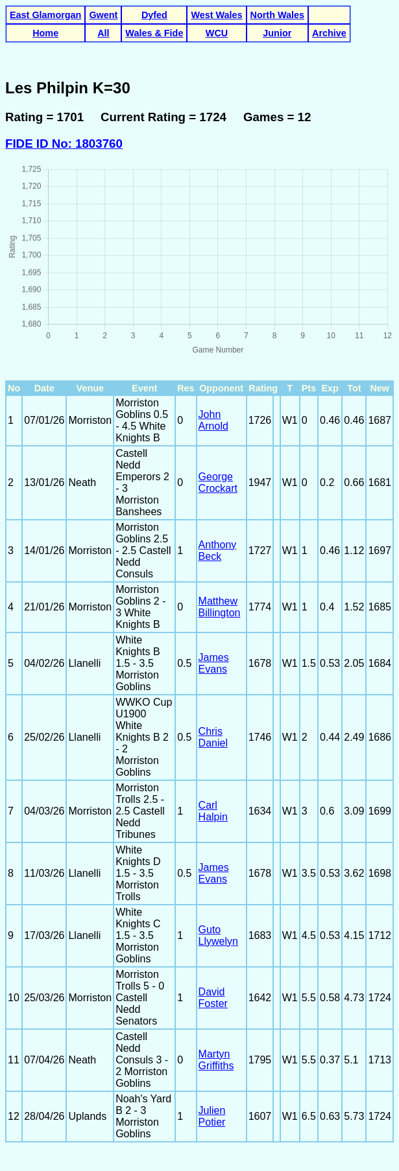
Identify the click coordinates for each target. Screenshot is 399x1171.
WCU (217, 33)
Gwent (103, 15)
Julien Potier (212, 1116)
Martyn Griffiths (216, 1060)
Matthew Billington (220, 607)
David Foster (213, 997)
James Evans (214, 663)
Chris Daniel (213, 737)
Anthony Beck (218, 550)
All (103, 33)
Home (45, 33)
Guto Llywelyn (218, 935)
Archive (329, 33)
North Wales (277, 15)
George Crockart (218, 482)
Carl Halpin (213, 811)
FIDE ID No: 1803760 (64, 143)
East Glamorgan (45, 15)
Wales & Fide (154, 33)
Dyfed (154, 15)
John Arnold (213, 420)
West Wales (216, 15)
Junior (277, 33)
